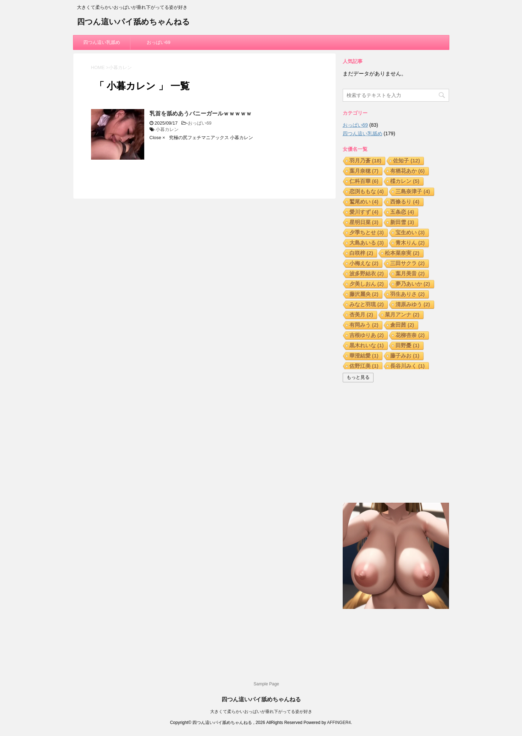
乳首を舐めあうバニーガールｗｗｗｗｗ (201, 113)
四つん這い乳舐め (101, 42)
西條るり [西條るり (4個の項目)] (405, 202)
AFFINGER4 (339, 722)
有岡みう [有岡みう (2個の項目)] (364, 325)
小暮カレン (167, 129)
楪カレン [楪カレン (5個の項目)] (405, 181)
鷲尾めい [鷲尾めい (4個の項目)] (364, 202)
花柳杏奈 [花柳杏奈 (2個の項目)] (410, 335)
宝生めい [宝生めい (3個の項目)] (410, 232)
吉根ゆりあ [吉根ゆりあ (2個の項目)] (366, 335)
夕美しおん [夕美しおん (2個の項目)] (366, 284)
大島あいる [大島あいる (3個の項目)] (366, 243)
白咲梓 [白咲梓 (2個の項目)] (361, 253)
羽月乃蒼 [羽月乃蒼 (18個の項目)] (365, 161)
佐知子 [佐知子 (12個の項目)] (406, 161)
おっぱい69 (158, 42)
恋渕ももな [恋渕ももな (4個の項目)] (366, 191)
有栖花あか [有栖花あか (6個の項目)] (407, 171)
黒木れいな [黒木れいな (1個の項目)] (366, 345)
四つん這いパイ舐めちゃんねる (133, 22)
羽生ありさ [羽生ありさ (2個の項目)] (407, 294)
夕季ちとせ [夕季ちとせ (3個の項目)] (366, 232)
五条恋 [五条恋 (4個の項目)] (402, 212)
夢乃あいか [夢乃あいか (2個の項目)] (412, 284)
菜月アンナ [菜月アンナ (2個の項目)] (402, 315)
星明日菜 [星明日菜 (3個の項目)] (364, 222)
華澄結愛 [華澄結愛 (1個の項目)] (364, 356)
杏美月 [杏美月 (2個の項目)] (361, 315)
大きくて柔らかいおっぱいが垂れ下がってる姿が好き (261, 711)
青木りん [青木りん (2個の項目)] (410, 243)
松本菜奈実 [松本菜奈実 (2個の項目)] (402, 253)
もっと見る (358, 377)
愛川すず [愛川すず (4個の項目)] (364, 212)
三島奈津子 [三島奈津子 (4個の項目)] (412, 191)
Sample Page (266, 683)
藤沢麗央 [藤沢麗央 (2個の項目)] (364, 294)
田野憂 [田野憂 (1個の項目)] (407, 345)
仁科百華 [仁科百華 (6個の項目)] (364, 181)
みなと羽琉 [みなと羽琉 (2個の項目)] (366, 304)
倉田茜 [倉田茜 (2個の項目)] (402, 325)
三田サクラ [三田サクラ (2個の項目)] (407, 263)
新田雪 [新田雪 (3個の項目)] (402, 222)
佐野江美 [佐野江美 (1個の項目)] (364, 366)
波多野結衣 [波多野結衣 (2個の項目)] (366, 273)
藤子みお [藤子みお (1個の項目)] (405, 356)
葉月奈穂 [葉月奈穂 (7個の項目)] (364, 171)
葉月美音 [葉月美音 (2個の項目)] (410, 273)
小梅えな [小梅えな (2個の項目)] (364, 263)
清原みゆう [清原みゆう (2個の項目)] (412, 304)
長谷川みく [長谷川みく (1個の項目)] (407, 366)
